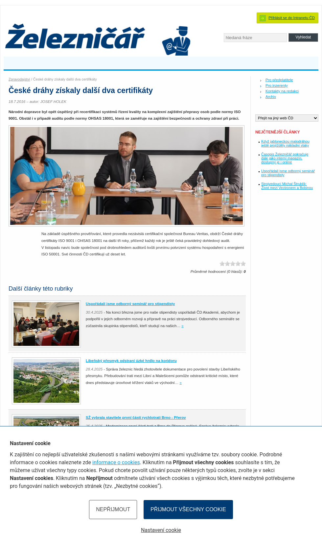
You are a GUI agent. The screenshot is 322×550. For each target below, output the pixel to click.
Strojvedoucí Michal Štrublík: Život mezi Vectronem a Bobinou (287, 186)
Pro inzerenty (276, 85)
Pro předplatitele (279, 80)
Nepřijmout (113, 509)
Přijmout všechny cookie (188, 509)
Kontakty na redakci (282, 91)
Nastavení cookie (161, 530)
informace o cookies (116, 462)
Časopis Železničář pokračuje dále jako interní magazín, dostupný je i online (284, 158)
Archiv (270, 97)
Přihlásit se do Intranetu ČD (291, 18)
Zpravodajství (19, 79)
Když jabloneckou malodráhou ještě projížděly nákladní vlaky (285, 143)
